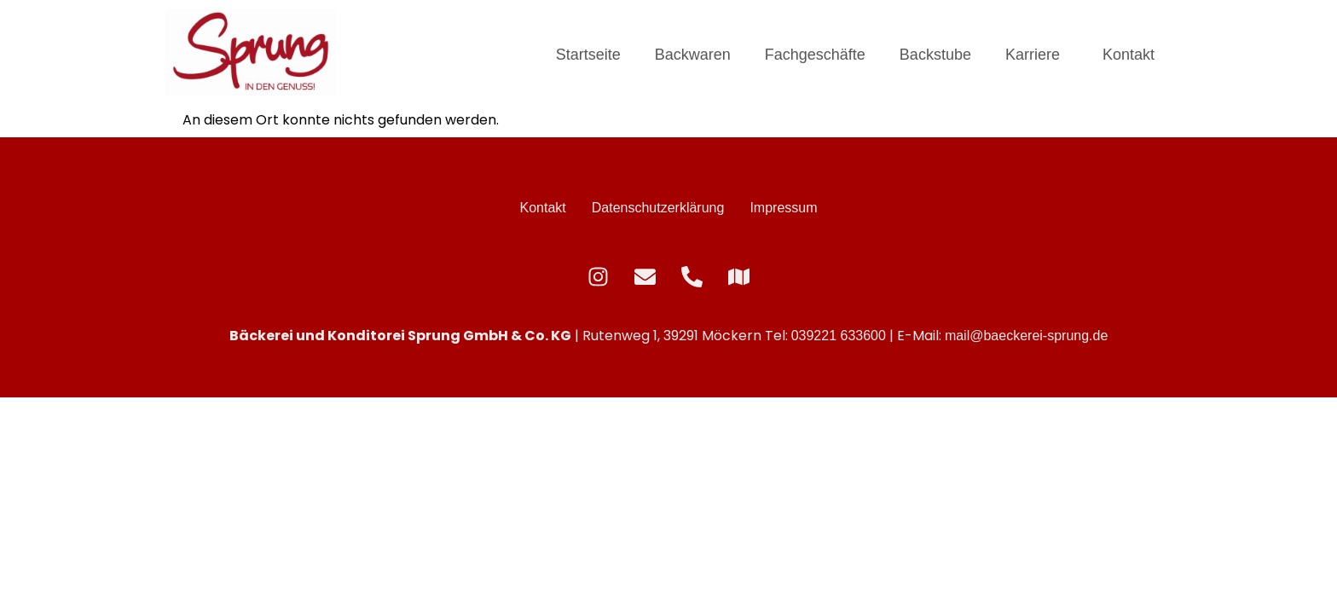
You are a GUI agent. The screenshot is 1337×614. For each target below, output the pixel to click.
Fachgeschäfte (815, 54)
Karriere (1032, 54)
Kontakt (1129, 54)
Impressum (783, 207)
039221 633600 (838, 335)
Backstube (935, 54)
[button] (1036, 55)
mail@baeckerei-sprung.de (1026, 335)
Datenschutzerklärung (658, 207)
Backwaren (693, 54)
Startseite (588, 54)
